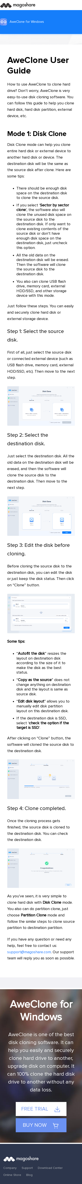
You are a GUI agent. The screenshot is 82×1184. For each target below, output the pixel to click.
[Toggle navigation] (77, 5)
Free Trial (41, 1109)
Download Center (50, 1168)
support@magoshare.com (29, 952)
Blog (29, 1175)
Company (10, 1168)
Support (27, 1168)
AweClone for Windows (22, 21)
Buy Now (41, 1125)
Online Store (12, 1175)
